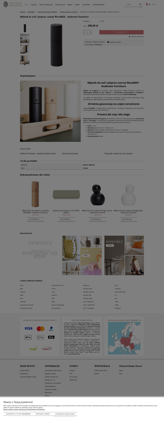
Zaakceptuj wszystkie (65, 414)
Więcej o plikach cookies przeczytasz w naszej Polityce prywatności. (24, 409)
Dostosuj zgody (43, 414)
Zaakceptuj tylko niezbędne (18, 414)
